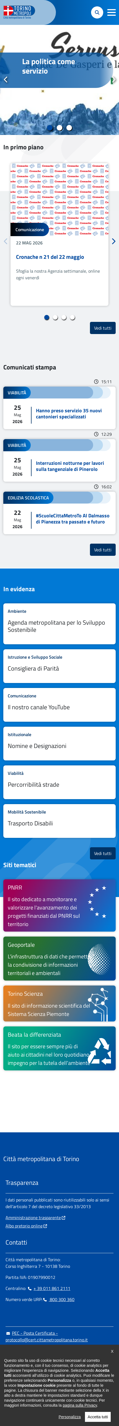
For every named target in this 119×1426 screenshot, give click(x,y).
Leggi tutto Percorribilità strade (59, 782)
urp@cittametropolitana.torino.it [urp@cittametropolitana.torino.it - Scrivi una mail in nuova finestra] (40, 1350)
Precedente (6, 79)
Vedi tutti (105, 327)
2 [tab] (59, 128)
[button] (111, 12)
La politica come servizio (48, 66)
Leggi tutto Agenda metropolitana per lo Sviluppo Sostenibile (59, 623)
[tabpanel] (59, 80)
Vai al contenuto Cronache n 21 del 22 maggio (59, 234)
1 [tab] (50, 128)
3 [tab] (69, 128)
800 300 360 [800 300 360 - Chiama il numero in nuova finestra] (58, 1299)
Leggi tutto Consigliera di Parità (59, 666)
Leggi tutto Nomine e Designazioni (59, 743)
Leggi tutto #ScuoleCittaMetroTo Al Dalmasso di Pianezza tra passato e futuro (59, 513)
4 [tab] (72, 317)
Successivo (113, 79)
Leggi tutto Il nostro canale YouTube (59, 705)
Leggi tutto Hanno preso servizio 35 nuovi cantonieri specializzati (59, 408)
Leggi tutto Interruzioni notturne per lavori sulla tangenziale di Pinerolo (59, 460)
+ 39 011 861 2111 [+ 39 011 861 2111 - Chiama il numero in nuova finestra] (48, 1288)
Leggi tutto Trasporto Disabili (59, 821)
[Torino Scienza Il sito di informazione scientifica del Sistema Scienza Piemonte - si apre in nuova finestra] (59, 1003)
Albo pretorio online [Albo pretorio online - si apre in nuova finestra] (24, 1225)
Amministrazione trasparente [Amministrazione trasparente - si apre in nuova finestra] (33, 1217)
